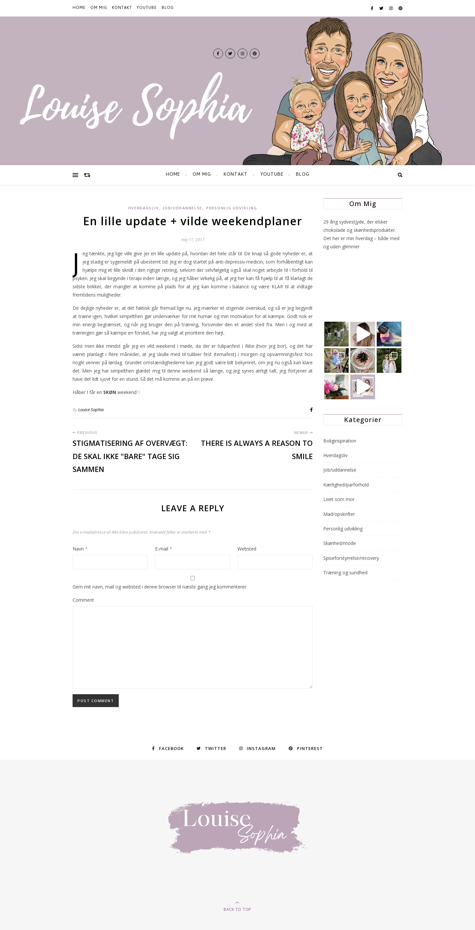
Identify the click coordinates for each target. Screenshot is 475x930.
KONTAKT (122, 8)
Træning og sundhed (345, 572)
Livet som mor (339, 499)
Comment (83, 600)
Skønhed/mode (339, 543)
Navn (80, 549)
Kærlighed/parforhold (346, 485)
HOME (79, 8)
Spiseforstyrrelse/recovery (351, 558)
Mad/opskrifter (339, 514)
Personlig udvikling (231, 207)
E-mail (163, 549)
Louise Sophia (91, 409)
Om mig (98, 8)
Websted (247, 549)
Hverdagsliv (143, 207)
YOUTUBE (147, 8)
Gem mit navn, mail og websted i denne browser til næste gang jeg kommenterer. (160, 587)
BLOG (168, 8)
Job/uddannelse (182, 207)
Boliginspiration (339, 441)
